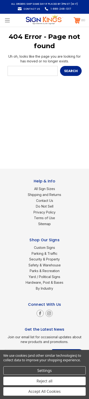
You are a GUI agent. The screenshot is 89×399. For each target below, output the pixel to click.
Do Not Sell (44, 206)
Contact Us (31, 9)
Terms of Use (44, 218)
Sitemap (44, 224)
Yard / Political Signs (44, 277)
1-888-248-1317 (61, 9)
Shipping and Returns (44, 195)
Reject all (44, 381)
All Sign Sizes (44, 189)
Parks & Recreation (45, 271)
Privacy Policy (44, 212)
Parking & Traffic (44, 253)
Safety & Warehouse (44, 265)
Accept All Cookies (44, 391)
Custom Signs (44, 248)
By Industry (44, 288)
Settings (44, 370)
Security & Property (44, 259)
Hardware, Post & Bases (44, 282)
